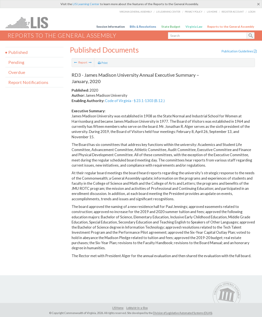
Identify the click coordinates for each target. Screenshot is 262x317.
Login (251, 11)
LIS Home (212, 11)
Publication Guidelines (239, 51)
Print (103, 63)
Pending (16, 62)
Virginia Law (193, 26)
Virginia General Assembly (135, 11)
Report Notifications (28, 82)
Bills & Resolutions (143, 26)
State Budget (170, 26)
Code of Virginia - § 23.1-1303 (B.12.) (135, 100)
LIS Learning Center (86, 4)
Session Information (110, 26)
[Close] (258, 4)
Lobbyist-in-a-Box (137, 308)
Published (18, 52)
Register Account (233, 11)
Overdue (16, 72)
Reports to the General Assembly (230, 26)
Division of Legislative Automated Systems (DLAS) (182, 313)
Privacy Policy (193, 11)
